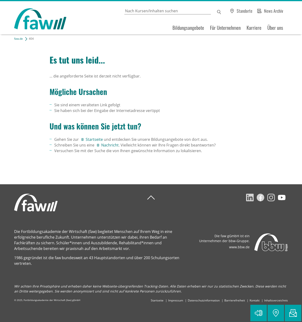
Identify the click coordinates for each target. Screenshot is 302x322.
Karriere (254, 27)
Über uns (275, 27)
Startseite (95, 139)
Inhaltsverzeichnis (276, 300)
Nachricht (110, 145)
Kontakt (255, 300)
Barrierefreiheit (234, 300)
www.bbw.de (239, 247)
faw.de (18, 39)
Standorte (244, 11)
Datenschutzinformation (204, 300)
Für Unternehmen (225, 27)
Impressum (175, 300)
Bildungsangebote (188, 27)
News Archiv (273, 11)
